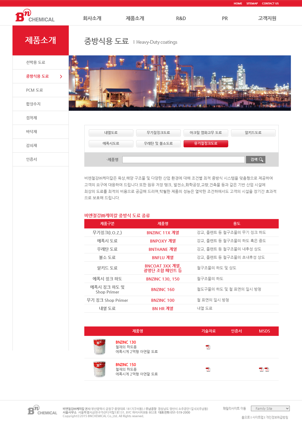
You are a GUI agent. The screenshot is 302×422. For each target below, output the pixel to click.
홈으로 (246, 417)
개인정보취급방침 (277, 417)
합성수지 (33, 104)
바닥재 (31, 131)
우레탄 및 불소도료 (158, 143)
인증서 (31, 159)
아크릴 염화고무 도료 (206, 132)
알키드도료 (253, 132)
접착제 (31, 117)
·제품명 (112, 159)
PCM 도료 (34, 90)
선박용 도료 (35, 62)
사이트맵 (257, 417)
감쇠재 (31, 145)
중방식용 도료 (37, 76)
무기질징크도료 (158, 132)
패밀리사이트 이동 (234, 408)
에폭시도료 (111, 143)
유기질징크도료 (205, 143)
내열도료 (111, 132)
